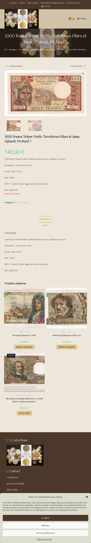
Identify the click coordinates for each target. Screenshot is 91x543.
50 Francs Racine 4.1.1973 (24, 336)
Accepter (45, 518)
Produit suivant (76, 66)
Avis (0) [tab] (45, 226)
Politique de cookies (44, 539)
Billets (17, 203)
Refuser (45, 525)
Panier (22, 3)
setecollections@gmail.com (53, 3)
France (26, 332)
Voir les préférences (45, 533)
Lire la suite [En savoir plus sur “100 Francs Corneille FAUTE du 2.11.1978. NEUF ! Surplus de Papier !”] (24, 413)
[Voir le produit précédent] (6, 66)
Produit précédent (16, 66)
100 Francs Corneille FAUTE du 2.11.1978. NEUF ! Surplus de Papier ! (24, 400)
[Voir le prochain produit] (84, 66)
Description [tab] (45, 220)
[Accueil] (5, 49)
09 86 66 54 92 (73, 3)
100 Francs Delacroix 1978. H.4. (66, 336)
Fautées (24, 395)
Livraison (13, 3)
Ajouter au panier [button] (24, 347)
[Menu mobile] (80, 18)
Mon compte (33, 3)
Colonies (24, 203)
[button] (87, 497)
